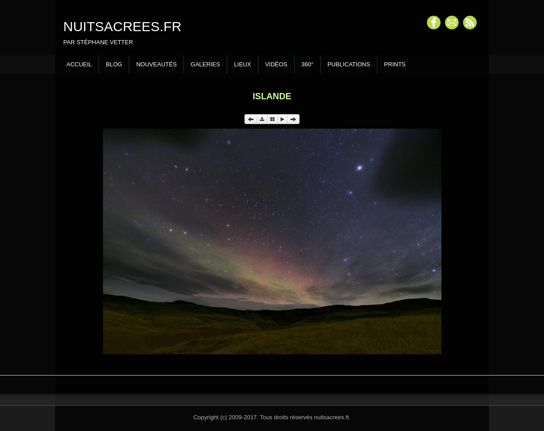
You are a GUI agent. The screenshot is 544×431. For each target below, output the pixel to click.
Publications (349, 64)
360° (307, 64)
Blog (114, 64)
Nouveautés (156, 64)
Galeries (205, 64)
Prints (395, 64)
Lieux (242, 64)
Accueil (79, 64)
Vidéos (276, 64)
